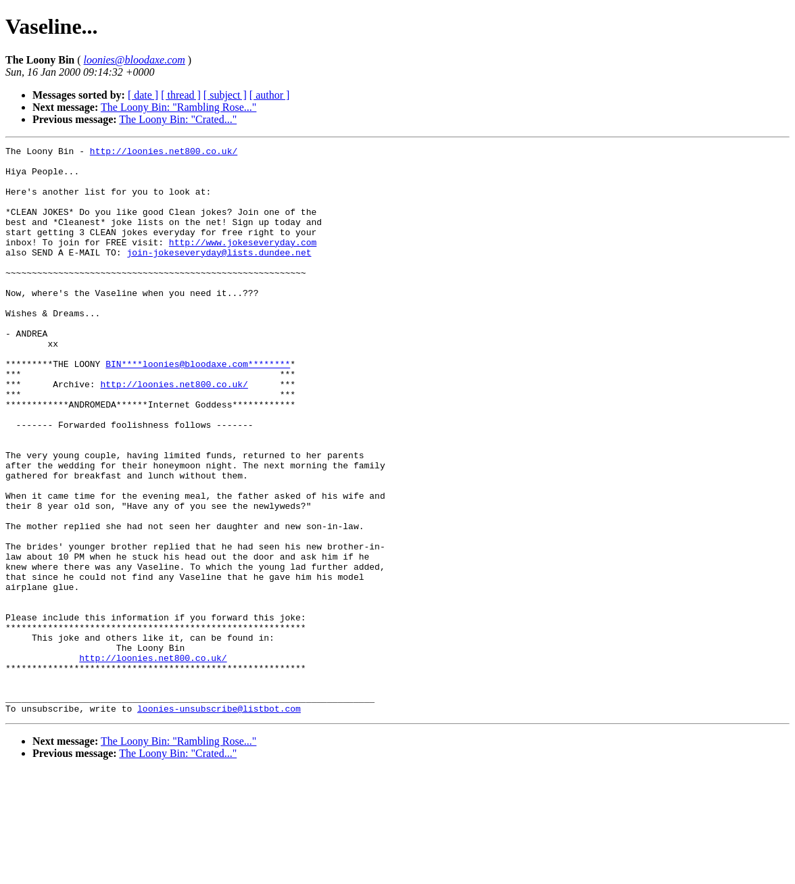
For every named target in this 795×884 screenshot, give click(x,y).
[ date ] (143, 95)
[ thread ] (181, 95)
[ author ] (269, 95)
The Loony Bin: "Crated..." (178, 119)
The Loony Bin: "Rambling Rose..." (178, 107)
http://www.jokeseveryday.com (242, 262)
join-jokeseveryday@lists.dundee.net (218, 274)
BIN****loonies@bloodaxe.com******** (197, 408)
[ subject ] (225, 95)
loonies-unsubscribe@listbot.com (219, 822)
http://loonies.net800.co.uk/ (163, 153)
